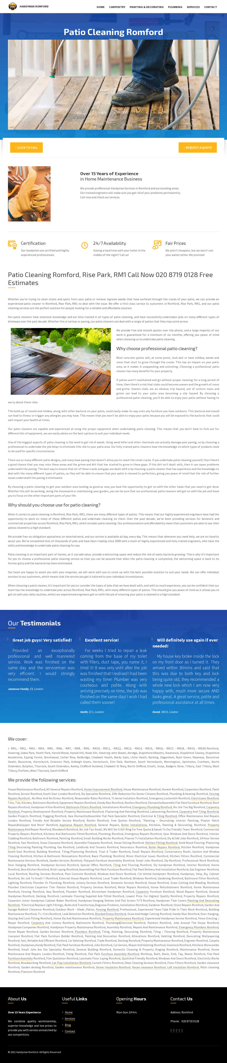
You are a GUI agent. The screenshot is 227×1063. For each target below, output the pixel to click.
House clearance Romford (148, 967)
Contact (210, 7)
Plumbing (175, 7)
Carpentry (117, 7)
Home (101, 7)
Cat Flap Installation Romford (71, 963)
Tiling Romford (208, 811)
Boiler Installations (134, 825)
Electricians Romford (204, 798)
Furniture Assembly (20, 958)
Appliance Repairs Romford (78, 825)
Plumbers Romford (87, 931)
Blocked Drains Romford (110, 914)
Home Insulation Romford (113, 967)
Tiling (12, 847)
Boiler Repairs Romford (164, 847)
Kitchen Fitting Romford (161, 843)
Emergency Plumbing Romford (152, 807)
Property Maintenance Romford (122, 918)
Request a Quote (198, 147)
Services (193, 7)
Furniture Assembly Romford (120, 954)
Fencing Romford (107, 909)
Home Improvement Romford (103, 789)
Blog (68, 1025)
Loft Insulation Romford (183, 967)
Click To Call (26, 147)
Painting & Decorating (147, 7)
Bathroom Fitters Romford (83, 807)
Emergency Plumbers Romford (198, 927)
